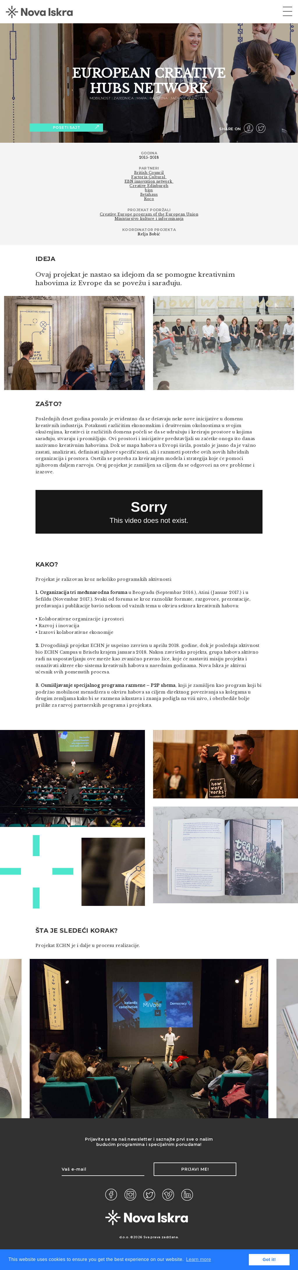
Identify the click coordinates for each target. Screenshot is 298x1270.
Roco (149, 199)
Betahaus (149, 194)
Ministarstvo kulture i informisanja (149, 218)
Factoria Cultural (148, 177)
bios (149, 190)
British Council (149, 172)
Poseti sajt (76, 127)
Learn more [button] (198, 1259)
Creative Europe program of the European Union (149, 214)
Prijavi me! (195, 1169)
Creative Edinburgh (149, 186)
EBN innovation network (149, 181)
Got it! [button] (269, 1259)
